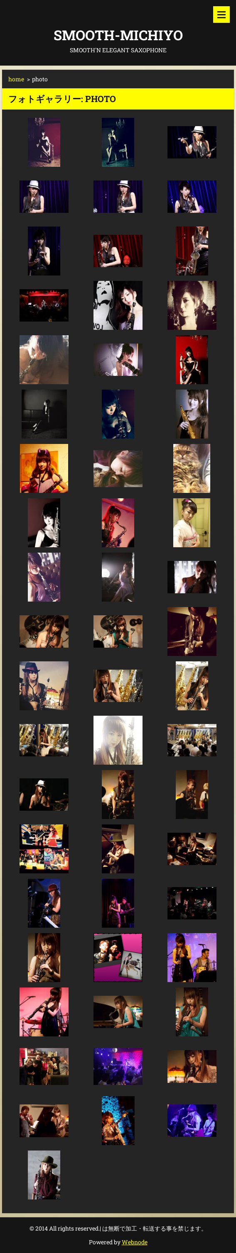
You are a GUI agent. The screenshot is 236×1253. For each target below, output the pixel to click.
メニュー (221, 14)
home (16, 79)
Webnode (135, 1242)
